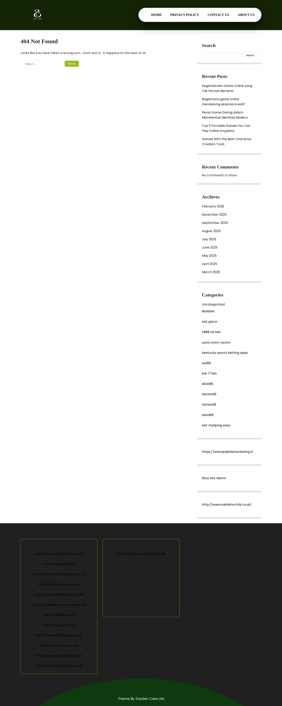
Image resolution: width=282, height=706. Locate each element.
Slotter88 (209, 394)
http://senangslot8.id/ (59, 564)
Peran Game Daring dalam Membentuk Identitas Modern (225, 115)
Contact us (218, 15)
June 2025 (210, 247)
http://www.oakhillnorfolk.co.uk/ (227, 504)
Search (209, 45)
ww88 (206, 363)
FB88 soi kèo (211, 332)
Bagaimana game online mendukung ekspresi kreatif (223, 101)
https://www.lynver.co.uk (58, 645)
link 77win (209, 373)
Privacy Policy (184, 15)
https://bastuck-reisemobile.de (141, 554)
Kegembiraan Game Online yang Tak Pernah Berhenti (227, 88)
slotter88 (209, 404)
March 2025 (211, 272)
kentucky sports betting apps (225, 352)
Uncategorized (213, 304)
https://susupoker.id (58, 625)
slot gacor (210, 321)
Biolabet (208, 311)
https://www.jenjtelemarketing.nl (227, 451)
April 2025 (209, 264)
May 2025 (209, 255)
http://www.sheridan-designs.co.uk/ (59, 574)
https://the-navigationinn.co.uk (58, 554)
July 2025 (209, 239)
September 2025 (215, 223)
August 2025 (211, 231)
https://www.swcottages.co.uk (58, 655)
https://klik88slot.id (59, 615)
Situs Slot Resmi (214, 478)
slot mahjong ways (216, 425)
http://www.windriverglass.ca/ (58, 635)
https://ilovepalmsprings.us (59, 584)
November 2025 (214, 214)
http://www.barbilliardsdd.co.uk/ (59, 594)
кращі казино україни (216, 342)
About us (246, 15)
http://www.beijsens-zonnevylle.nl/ (59, 604)
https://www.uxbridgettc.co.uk (58, 666)
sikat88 (207, 384)
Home (156, 15)
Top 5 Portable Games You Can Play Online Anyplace (226, 128)
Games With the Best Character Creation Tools (227, 141)
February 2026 (213, 206)
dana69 (207, 415)
